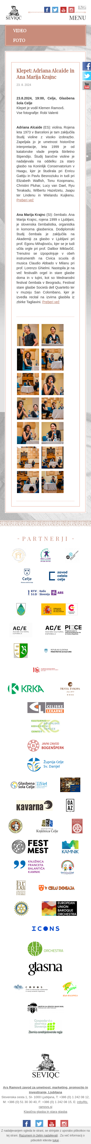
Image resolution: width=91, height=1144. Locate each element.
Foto (19, 40)
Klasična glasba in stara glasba (45, 1111)
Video (19, 30)
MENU (77, 18)
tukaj (56, 1140)
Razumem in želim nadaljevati (38, 1135)
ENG (82, 7)
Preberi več (25, 200)
